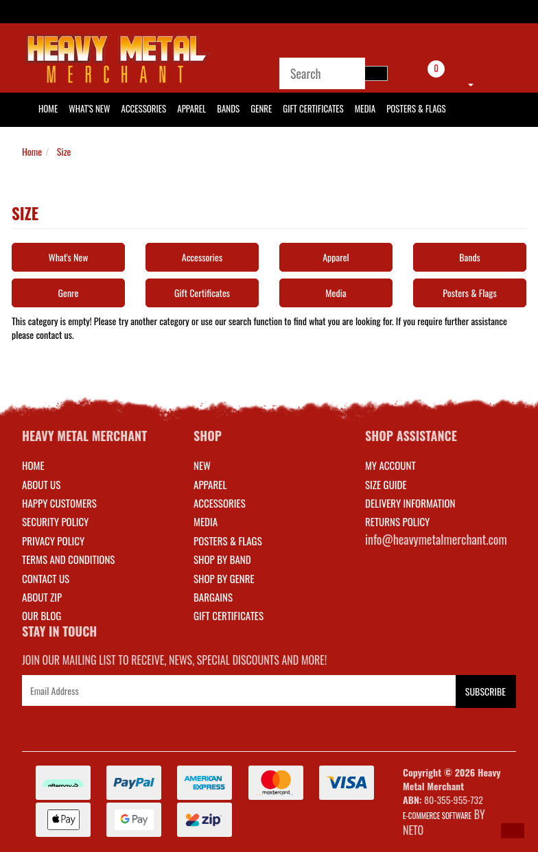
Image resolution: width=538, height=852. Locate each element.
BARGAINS (213, 596)
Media (365, 108)
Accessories (144, 108)
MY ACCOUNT (390, 465)
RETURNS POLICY (397, 521)
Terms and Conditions (68, 559)
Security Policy (55, 521)
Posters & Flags (415, 108)
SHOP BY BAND (222, 559)
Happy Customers (59, 502)
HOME (48, 108)
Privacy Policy (53, 540)
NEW (202, 465)
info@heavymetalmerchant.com (436, 539)
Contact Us (45, 578)
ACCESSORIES (220, 502)
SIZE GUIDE (386, 484)
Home (32, 151)
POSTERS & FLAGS (228, 540)
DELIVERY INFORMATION (410, 502)
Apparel (191, 108)
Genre (261, 108)
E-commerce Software (437, 815)
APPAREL (210, 484)
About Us (41, 484)
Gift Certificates (313, 108)
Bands (228, 108)
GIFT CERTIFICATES (229, 615)
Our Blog (41, 615)
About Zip (42, 596)
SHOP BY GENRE (224, 578)
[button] (512, 830)
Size (64, 151)
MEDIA (206, 521)
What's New (89, 108)
